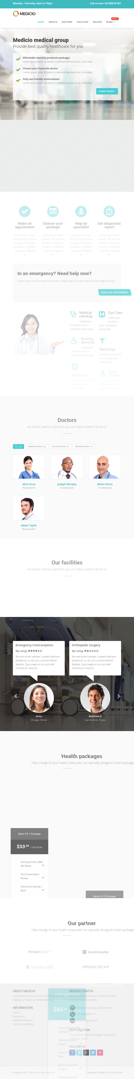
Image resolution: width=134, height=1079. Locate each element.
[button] (15, 696)
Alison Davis (105, 484)
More (113, 20)
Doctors (67, 22)
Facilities (82, 22)
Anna (39, 716)
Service (53, 22)
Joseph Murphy (67, 484)
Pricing (97, 22)
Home (41, 22)
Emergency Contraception (34, 645)
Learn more (108, 91)
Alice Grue (28, 484)
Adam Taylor (29, 525)
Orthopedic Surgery (86, 645)
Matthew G (95, 716)
